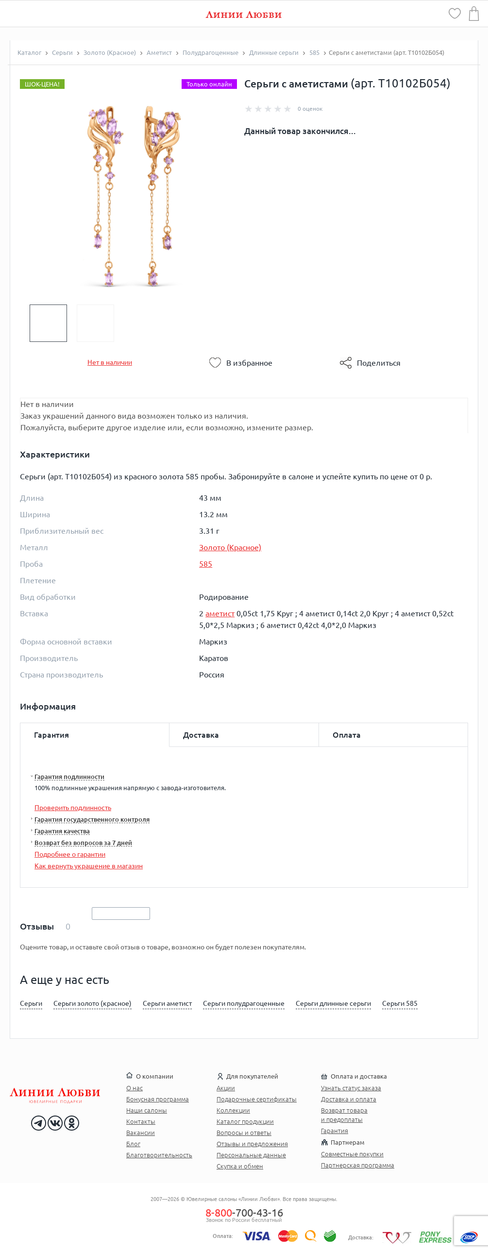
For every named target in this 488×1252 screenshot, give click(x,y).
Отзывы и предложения (252, 1143)
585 (205, 563)
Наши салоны (146, 1110)
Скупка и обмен (240, 1166)
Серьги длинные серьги (333, 1003)
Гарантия (334, 1130)
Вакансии (140, 1132)
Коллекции (233, 1110)
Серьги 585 (400, 1003)
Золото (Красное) (230, 547)
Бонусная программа (157, 1099)
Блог (133, 1143)
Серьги (31, 1003)
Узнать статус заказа (351, 1087)
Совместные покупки (352, 1153)
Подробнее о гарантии (69, 854)
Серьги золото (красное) (92, 1003)
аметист (220, 613)
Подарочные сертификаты (257, 1099)
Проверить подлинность (72, 808)
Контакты (140, 1121)
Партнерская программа (357, 1165)
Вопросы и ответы (244, 1132)
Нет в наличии (109, 362)
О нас (134, 1087)
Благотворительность (159, 1154)
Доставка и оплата (348, 1099)
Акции (226, 1087)
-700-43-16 (244, 1212)
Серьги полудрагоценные (244, 1003)
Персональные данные (251, 1154)
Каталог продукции (245, 1121)
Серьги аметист (167, 1003)
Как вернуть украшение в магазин (88, 866)
